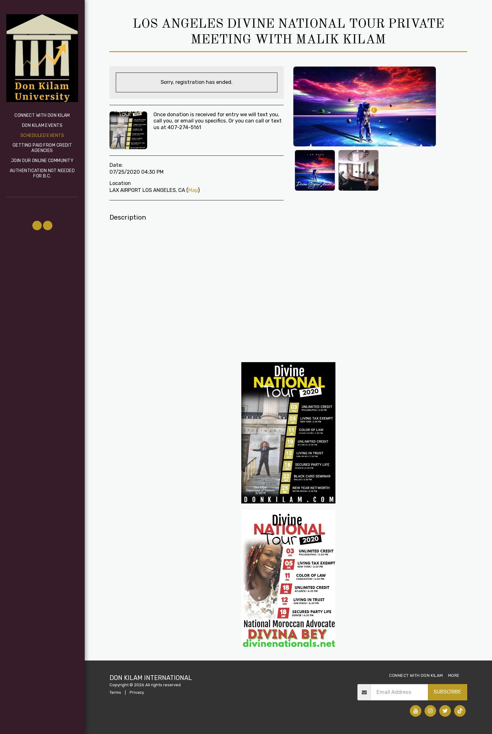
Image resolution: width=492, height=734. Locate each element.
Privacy (137, 692)
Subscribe (447, 692)
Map (193, 190)
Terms (115, 692)
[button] (37, 225)
